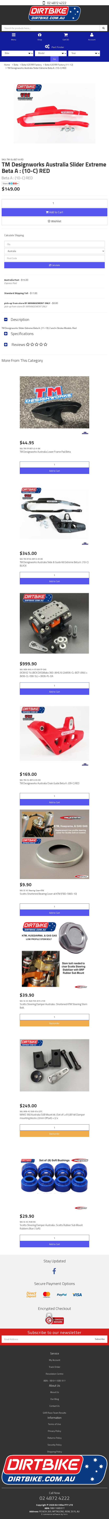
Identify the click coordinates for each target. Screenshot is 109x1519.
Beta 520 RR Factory (32, 64)
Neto (65, 1514)
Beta (16, 64)
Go (54, 59)
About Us (54, 1392)
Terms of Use (54, 1424)
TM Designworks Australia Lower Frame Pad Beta (45, 452)
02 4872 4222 (56, 2)
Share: (10, 183)
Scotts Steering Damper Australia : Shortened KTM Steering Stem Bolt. (53, 1005)
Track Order (54, 1367)
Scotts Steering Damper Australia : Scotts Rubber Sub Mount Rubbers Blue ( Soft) (51, 1226)
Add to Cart (54, 212)
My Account (54, 1360)
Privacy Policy (54, 1431)
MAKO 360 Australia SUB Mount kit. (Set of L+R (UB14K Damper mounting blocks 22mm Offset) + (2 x (52, 1116)
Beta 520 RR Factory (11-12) (59, 64)
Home (7, 64)
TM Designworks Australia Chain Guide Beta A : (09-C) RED (49, 783)
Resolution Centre (54, 1373)
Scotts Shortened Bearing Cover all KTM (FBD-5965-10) (48, 894)
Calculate (54, 265)
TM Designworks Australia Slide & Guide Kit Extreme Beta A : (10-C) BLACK (54, 564)
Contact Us (54, 1406)
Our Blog (54, 1399)
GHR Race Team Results (54, 1412)
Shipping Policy (54, 1451)
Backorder (54, 1023)
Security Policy (55, 1444)
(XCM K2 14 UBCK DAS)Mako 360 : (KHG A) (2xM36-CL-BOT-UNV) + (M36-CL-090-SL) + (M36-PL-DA (53, 674)
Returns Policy (55, 1438)
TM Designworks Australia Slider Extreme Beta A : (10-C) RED (36, 68)
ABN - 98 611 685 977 (54, 1380)
